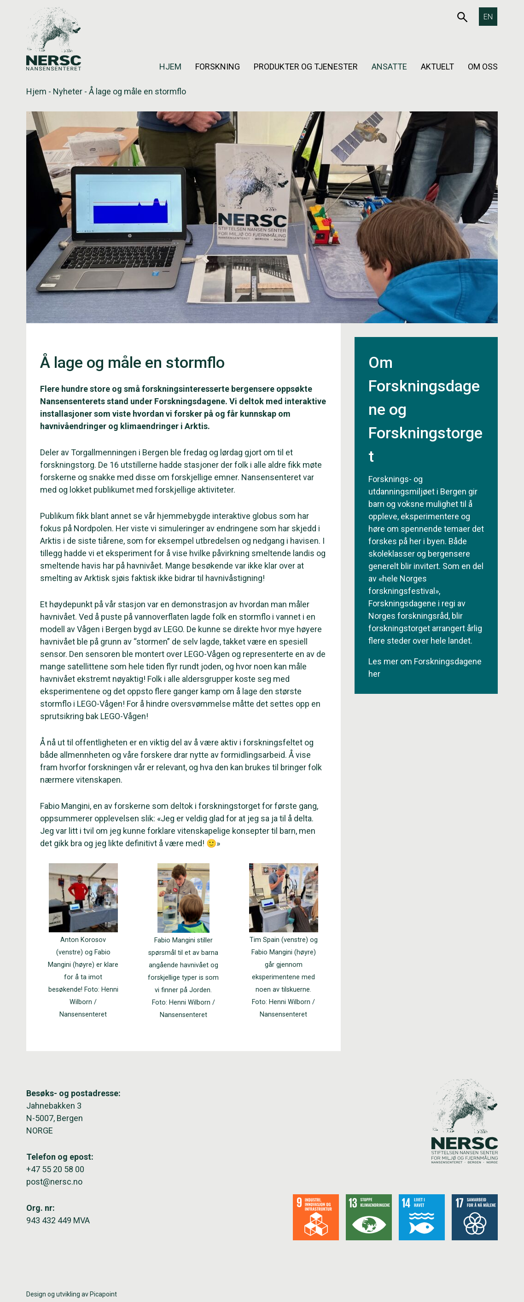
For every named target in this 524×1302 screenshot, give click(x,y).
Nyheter (67, 91)
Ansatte (389, 66)
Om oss (483, 66)
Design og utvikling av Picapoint (71, 1294)
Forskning (217, 66)
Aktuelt (437, 66)
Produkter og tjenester (306, 66)
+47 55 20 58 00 (55, 1169)
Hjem (170, 66)
